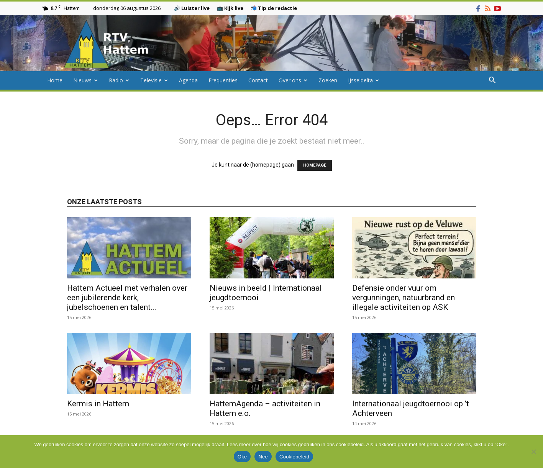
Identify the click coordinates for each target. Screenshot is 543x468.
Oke (242, 457)
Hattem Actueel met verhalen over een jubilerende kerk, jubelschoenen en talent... (127, 297)
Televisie (154, 80)
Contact (258, 80)
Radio (119, 80)
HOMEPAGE (314, 165)
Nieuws (85, 80)
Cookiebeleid (294, 457)
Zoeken (327, 80)
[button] (492, 81)
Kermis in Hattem (98, 403)
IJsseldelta (363, 80)
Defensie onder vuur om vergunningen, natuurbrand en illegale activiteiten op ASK (403, 297)
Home (54, 80)
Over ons (293, 80)
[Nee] (533, 451)
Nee (263, 457)
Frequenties (223, 80)
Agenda (188, 80)
